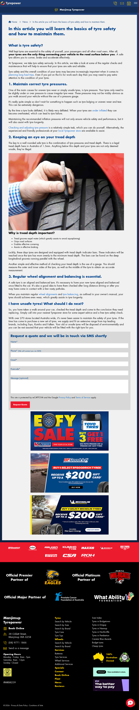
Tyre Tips (59, 635)
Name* (14, 341)
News (58, 682)
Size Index (97, 617)
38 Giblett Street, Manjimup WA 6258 (20, 635)
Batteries (59, 653)
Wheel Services (62, 660)
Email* (14, 360)
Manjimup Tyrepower (69, 9)
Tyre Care (59, 632)
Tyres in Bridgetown (101, 621)
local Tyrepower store (69, 130)
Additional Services (64, 664)
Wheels (59, 639)
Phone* (26, 350)
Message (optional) (19, 378)
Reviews (59, 686)
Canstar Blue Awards (101, 639)
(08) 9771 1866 (17, 642)
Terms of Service (83, 397)
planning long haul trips (21, 74)
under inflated (99, 110)
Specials (59, 667)
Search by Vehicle (63, 621)
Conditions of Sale (36, 705)
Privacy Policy (65, 397)
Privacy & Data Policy (19, 705)
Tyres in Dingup (99, 624)
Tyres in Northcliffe (100, 632)
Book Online (62, 675)
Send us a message (19, 648)
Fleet (57, 678)
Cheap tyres (97, 646)
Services (59, 649)
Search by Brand (62, 628)
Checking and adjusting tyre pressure (28, 127)
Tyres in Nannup (99, 628)
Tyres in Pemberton (100, 635)
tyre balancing (70, 294)
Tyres (58, 617)
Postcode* (15, 369)
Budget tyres (97, 642)
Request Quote (20, 404)
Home (13, 22)
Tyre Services (61, 657)
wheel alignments (48, 294)
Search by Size (62, 625)
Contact (59, 671)
